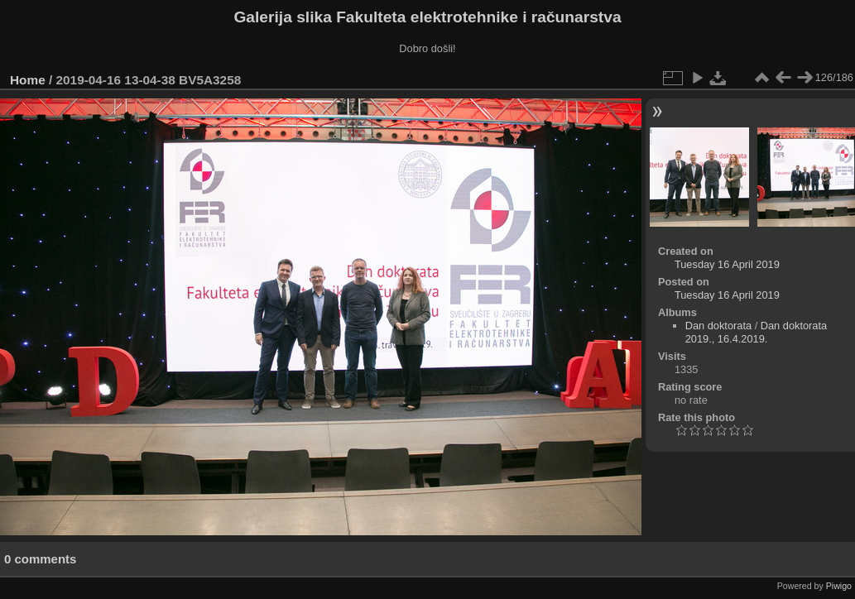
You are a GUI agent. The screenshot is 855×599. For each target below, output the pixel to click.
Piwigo (839, 586)
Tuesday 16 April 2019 (727, 264)
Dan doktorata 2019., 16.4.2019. (756, 332)
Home (28, 80)
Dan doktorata (718, 325)
